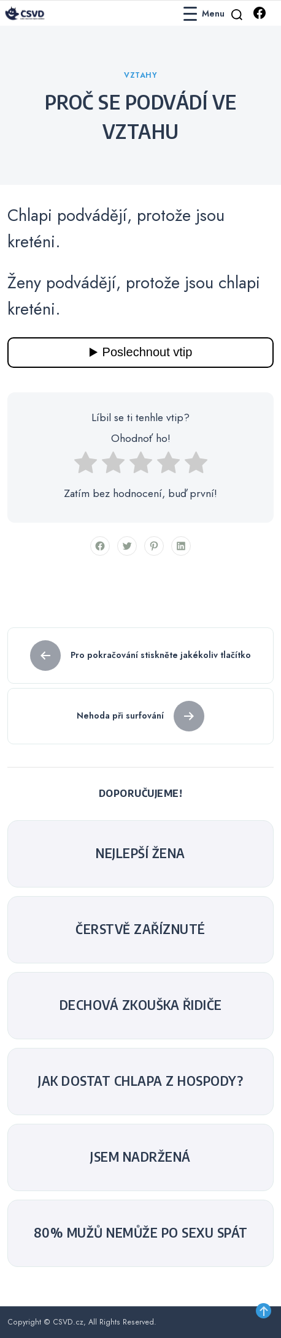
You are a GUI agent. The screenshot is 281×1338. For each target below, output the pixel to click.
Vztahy (140, 75)
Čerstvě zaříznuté (140, 929)
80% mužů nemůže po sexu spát (141, 1233)
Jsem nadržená (140, 1157)
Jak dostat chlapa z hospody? (140, 1081)
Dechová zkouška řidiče (141, 1005)
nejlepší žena (140, 853)
